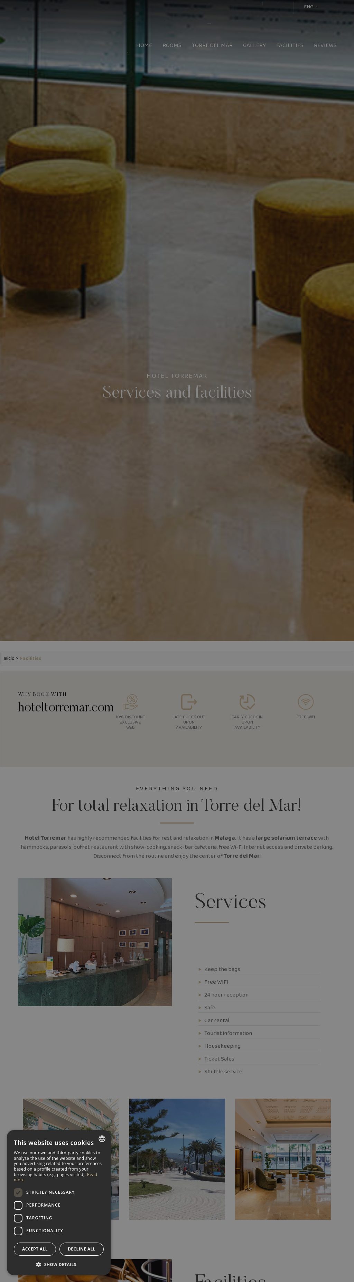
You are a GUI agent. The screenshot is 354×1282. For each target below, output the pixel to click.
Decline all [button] (81, 1249)
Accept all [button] (35, 1249)
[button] (59, 1264)
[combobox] (102, 1138)
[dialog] (59, 1202)
